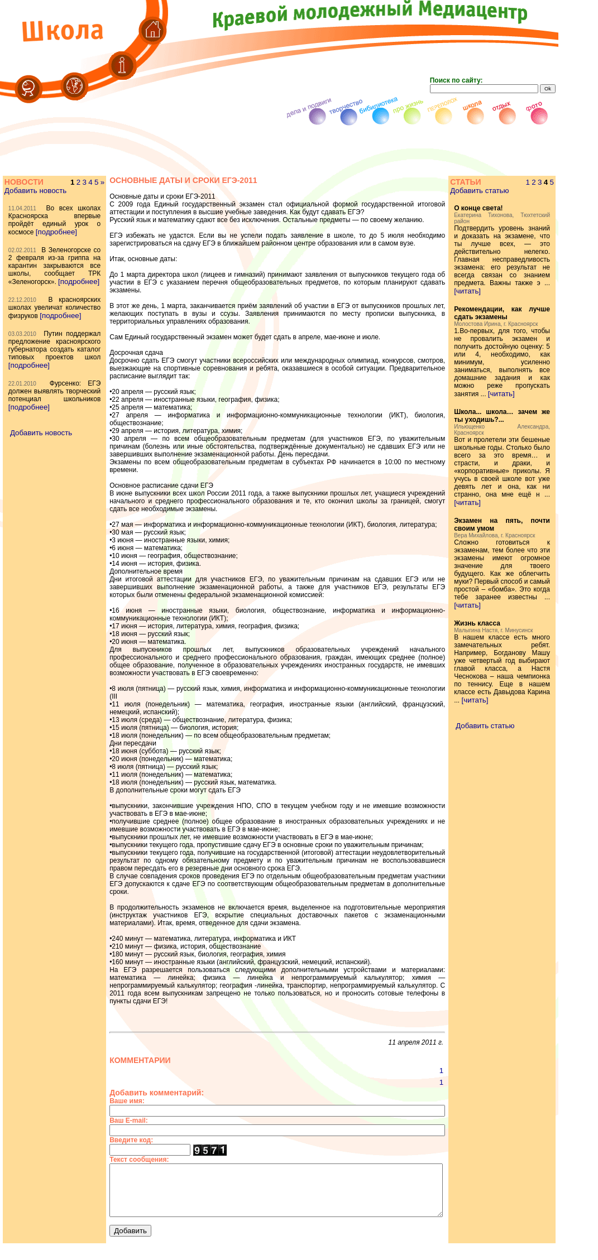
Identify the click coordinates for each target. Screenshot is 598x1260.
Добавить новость (35, 190)
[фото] (157, 1256)
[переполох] (243, 1256)
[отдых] (182, 1256)
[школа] (208, 1256)
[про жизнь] (284, 1256)
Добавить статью (496, 190)
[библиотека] (327, 1256)
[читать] (484, 314)
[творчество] (372, 1256)
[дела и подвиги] (423, 1256)
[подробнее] (28, 239)
